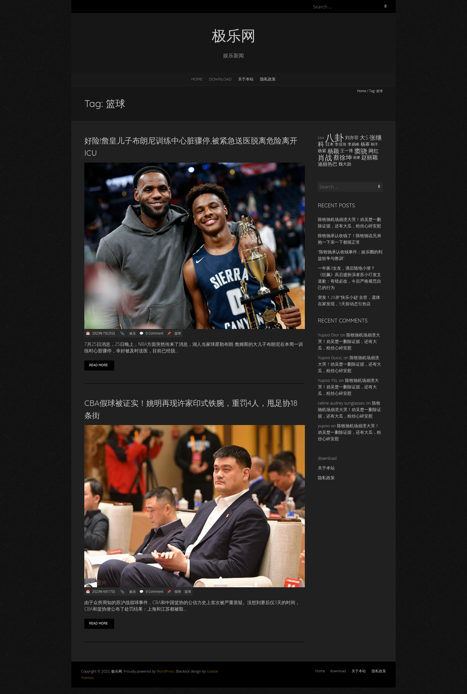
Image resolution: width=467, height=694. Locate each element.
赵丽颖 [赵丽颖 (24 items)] (369, 157)
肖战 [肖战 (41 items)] (325, 157)
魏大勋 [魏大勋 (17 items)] (345, 164)
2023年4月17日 (103, 591)
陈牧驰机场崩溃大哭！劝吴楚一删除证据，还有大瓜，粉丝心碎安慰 (349, 341)
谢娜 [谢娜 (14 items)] (356, 157)
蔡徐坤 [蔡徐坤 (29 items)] (342, 157)
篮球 (177, 333)
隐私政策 (268, 79)
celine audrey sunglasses (341, 403)
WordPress (165, 671)
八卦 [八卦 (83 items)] (334, 137)
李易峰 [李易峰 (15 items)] (353, 144)
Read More (99, 365)
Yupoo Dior (328, 335)
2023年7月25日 (103, 333)
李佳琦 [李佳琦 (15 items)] (340, 144)
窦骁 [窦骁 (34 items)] (360, 150)
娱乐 (132, 333)
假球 (177, 591)
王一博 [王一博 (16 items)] (346, 150)
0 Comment (154, 333)
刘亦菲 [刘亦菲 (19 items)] (352, 137)
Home (197, 79)
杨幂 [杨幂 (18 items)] (365, 144)
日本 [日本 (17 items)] (329, 144)
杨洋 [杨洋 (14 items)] (374, 143)
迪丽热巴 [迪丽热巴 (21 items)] (327, 164)
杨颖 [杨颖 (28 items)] (333, 151)
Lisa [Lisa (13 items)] (321, 137)
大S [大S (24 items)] (364, 137)
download (220, 79)
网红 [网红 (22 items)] (373, 150)
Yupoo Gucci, (330, 357)
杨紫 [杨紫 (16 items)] (322, 150)
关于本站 (246, 79)
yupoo (324, 426)
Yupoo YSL (328, 380)
